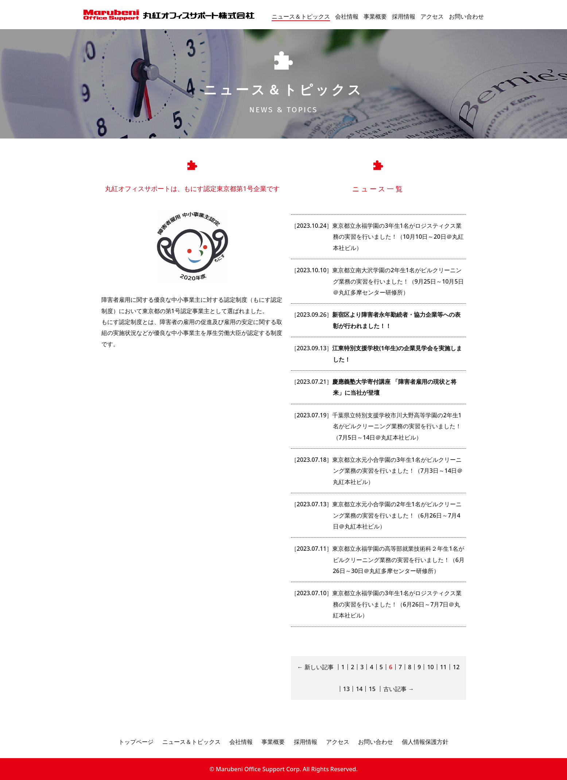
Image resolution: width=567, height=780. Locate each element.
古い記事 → (398, 689)
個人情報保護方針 (425, 742)
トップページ (136, 742)
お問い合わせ (466, 16)
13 (346, 689)
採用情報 (403, 16)
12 (456, 667)
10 (430, 667)
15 (372, 689)
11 (443, 667)
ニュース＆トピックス (301, 16)
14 (359, 689)
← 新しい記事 (315, 667)
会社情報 (346, 16)
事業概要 (375, 16)
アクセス (432, 16)
